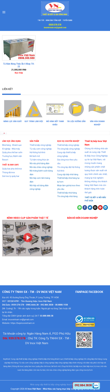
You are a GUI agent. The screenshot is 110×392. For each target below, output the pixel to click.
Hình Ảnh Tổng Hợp (53, 20)
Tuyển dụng (67, 20)
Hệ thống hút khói (37, 152)
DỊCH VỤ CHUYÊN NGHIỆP (68, 140)
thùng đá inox (17, 366)
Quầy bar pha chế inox (12, 169)
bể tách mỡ (56, 366)
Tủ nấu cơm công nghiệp (41, 149)
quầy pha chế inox (43, 366)
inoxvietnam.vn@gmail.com (55, 27)
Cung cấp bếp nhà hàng (67, 174)
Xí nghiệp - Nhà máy (11, 149)
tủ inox (97, 366)
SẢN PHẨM (34, 140)
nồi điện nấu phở (89, 363)
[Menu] (4, 12)
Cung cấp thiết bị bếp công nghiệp (24, 359)
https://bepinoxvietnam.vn (23, 323)
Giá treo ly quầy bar (10, 176)
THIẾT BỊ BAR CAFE (10, 164)
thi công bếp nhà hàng (93, 359)
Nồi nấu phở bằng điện (39, 163)
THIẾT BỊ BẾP (90, 197)
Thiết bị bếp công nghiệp (40, 145)
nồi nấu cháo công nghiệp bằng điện (61, 370)
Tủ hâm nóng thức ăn (39, 160)
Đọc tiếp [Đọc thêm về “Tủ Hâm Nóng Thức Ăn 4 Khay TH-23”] (19, 73)
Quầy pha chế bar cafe (12, 152)
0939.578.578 (55, 24)
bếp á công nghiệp (47, 363)
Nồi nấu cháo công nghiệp (41, 167)
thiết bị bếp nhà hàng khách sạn (50, 359)
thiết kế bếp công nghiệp (73, 359)
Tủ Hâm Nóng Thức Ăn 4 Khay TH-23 (19, 65)
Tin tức (41, 20)
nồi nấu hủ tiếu (39, 370)
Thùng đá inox (8, 172)
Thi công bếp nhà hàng (67, 196)
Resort (5, 160)
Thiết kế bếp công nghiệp (68, 145)
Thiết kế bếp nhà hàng (67, 193)
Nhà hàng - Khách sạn (12, 145)
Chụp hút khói (67, 366)
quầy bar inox (29, 366)
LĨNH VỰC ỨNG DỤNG (11, 140)
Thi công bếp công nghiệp (68, 149)
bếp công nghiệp (61, 363)
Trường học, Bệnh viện (12, 156)
